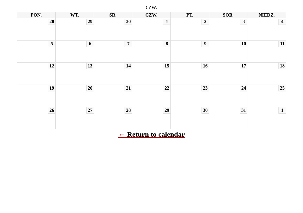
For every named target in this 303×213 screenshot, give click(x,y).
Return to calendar (156, 134)
